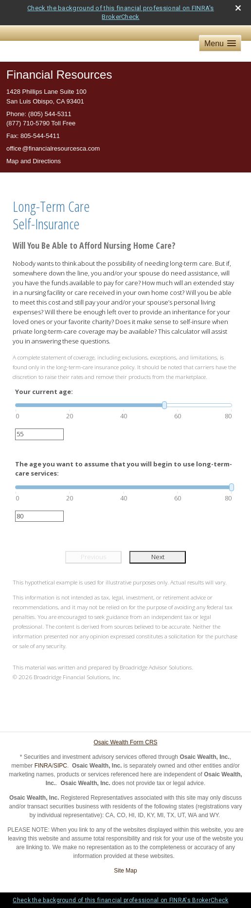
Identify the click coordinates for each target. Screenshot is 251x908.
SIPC (60, 765)
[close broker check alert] (238, 8)
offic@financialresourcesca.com (53, 148)
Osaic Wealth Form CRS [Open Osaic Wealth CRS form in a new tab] (125, 742)
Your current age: (44, 391)
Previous (93, 556)
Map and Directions (33, 161)
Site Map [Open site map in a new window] (125, 870)
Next (157, 556)
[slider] (123, 405)
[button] (220, 43)
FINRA (43, 765)
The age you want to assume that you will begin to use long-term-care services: (123, 469)
